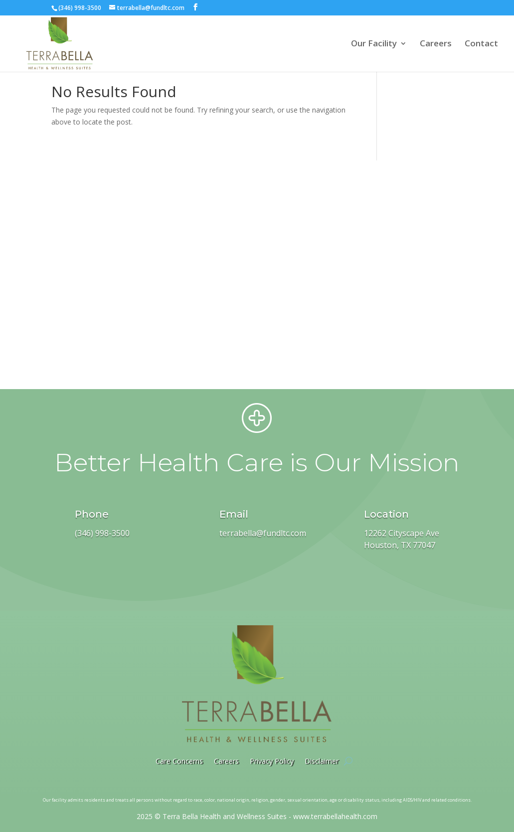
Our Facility (374, 44)
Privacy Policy (272, 761)
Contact (481, 44)
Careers (436, 44)
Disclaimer (322, 761)
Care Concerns (179, 761)
